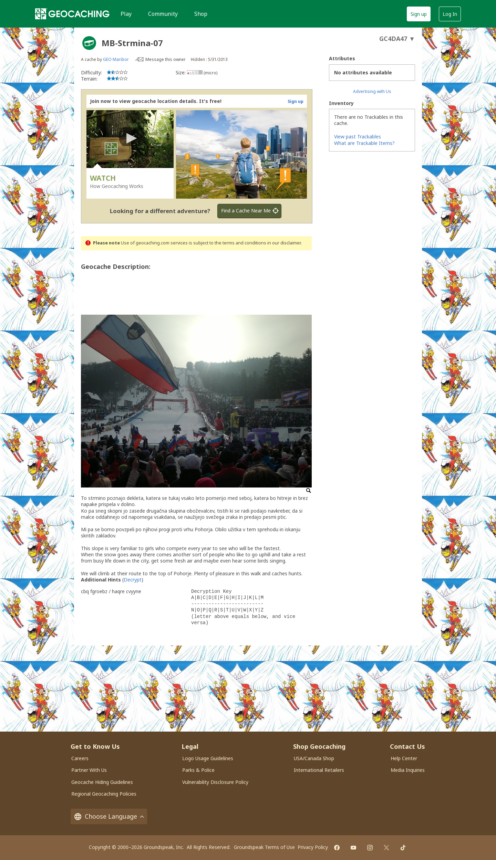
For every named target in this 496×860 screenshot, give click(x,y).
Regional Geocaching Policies (103, 793)
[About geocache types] (89, 43)
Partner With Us (89, 770)
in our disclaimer (284, 243)
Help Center (404, 758)
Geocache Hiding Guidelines (102, 782)
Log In (450, 14)
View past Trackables (357, 136)
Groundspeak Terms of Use (264, 847)
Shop (200, 14)
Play (126, 14)
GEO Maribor (116, 59)
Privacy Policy (313, 847)
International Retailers (319, 770)
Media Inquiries (408, 770)
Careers (80, 758)
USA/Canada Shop (314, 758)
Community (163, 14)
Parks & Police (198, 770)
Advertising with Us (372, 91)
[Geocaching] (72, 14)
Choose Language (109, 816)
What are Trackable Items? (364, 143)
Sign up (419, 14)
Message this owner (165, 59)
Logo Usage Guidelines (207, 758)
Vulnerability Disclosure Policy (215, 782)
